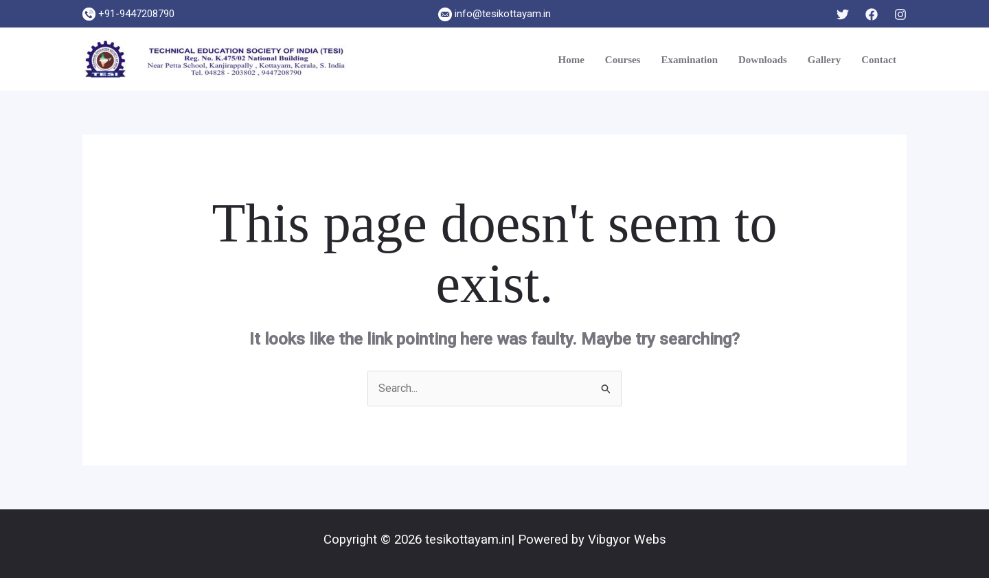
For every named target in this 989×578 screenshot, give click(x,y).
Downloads (762, 59)
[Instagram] (900, 14)
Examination (689, 59)
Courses (623, 59)
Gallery (824, 59)
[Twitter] (843, 14)
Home (571, 59)
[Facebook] (871, 14)
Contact (878, 59)
